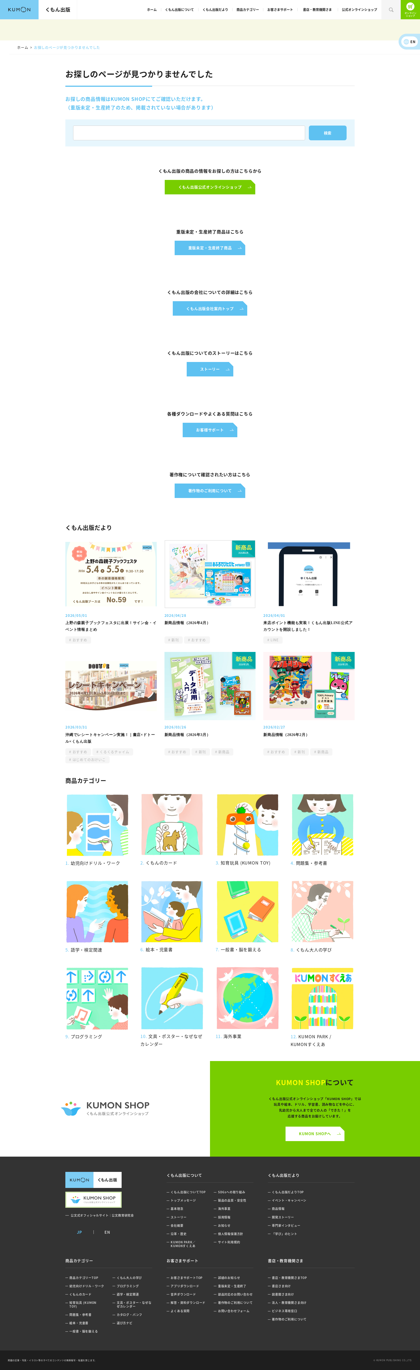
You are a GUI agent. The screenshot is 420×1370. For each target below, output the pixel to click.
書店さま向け (281, 1286)
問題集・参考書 (80, 1315)
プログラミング (128, 1286)
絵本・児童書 (78, 1323)
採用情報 (224, 1217)
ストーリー (178, 1217)
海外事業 (224, 1209)
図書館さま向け (283, 1294)
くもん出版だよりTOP (288, 1192)
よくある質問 (180, 1311)
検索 (391, 9)
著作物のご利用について (235, 1303)
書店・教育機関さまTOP (289, 1278)
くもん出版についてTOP (188, 1192)
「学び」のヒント (284, 1234)
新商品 (223, 751)
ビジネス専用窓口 (284, 1311)
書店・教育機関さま (317, 9)
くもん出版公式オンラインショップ (410, 9)
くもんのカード (80, 1294)
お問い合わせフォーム (234, 1311)
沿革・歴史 (178, 1234)
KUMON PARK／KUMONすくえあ (183, 1244)
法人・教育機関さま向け (289, 1303)
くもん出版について (179, 9)
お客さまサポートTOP (186, 1278)
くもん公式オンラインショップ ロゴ (105, 1109)
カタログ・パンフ (129, 1315)
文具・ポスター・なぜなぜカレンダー (134, 1304)
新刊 (174, 639)
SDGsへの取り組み (231, 1192)
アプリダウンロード (185, 1286)
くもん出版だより (215, 9)
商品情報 (278, 1209)
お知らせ (224, 1226)
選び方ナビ (125, 1323)
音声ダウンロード (183, 1294)
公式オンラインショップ (359, 9)
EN (413, 41)
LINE (274, 639)
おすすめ (79, 639)
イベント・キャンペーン (289, 1200)
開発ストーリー (283, 1217)
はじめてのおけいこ (88, 759)
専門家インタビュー (286, 1226)
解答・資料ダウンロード (188, 1303)
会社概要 (177, 1226)
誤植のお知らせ (229, 1278)
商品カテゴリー (248, 9)
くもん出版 (57, 9)
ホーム (152, 9)
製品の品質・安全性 (232, 1200)
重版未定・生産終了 (232, 1286)
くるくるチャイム (114, 751)
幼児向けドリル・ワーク (86, 1286)
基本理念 (177, 1209)
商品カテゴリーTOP (83, 1278)
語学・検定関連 (128, 1294)
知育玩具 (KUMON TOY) (82, 1304)
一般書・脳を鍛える (83, 1331)
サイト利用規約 (229, 1242)
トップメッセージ (183, 1200)
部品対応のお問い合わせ (235, 1294)
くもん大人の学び (129, 1278)
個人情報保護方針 (230, 1234)
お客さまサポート (280, 9)
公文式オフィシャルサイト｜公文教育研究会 (102, 1215)
